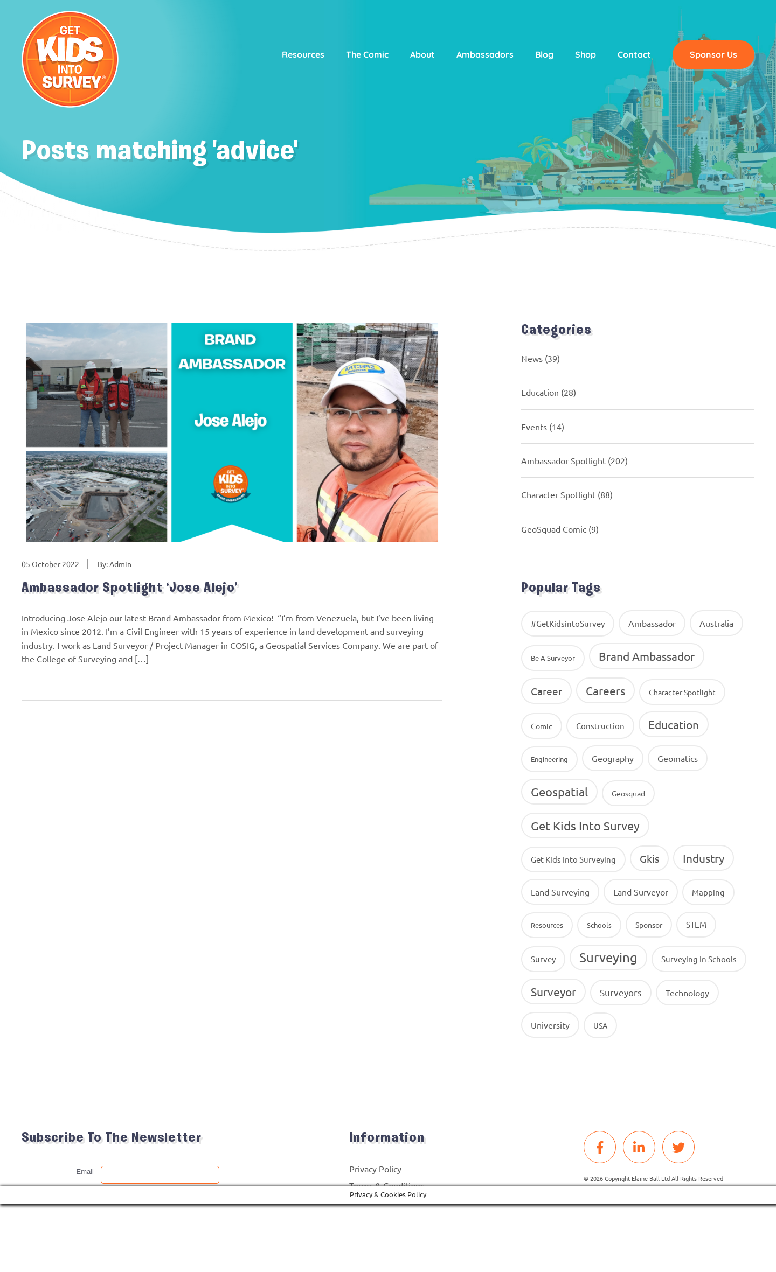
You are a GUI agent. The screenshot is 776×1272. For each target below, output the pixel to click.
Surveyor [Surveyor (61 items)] (553, 991)
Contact (632, 55)
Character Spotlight (558, 494)
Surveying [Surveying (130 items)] (608, 957)
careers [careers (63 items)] (605, 690)
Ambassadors (482, 55)
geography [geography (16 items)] (613, 758)
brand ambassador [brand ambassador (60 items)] (647, 656)
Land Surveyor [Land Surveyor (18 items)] (640, 891)
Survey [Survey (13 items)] (543, 959)
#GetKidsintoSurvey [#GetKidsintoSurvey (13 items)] (568, 623)
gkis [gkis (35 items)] (649, 858)
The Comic (365, 55)
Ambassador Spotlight (563, 460)
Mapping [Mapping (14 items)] (708, 892)
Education (540, 392)
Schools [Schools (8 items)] (599, 924)
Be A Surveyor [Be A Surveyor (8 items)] (553, 657)
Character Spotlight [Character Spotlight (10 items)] (682, 692)
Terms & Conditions (386, 1185)
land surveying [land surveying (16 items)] (560, 891)
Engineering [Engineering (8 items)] (549, 759)
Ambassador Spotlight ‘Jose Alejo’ (131, 589)
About (420, 55)
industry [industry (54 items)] (703, 858)
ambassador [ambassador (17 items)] (652, 623)
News (532, 358)
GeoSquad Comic (553, 528)
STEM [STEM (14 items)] (696, 924)
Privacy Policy (375, 1168)
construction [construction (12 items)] (600, 726)
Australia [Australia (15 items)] (716, 623)
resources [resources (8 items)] (547, 924)
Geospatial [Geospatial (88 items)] (559, 792)
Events (534, 426)
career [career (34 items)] (546, 690)
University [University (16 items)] (550, 1024)
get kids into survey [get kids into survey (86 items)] (585, 826)
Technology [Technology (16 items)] (687, 992)
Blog (542, 55)
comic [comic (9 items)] (541, 726)
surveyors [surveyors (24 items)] (621, 992)
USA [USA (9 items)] (600, 1025)
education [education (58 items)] (673, 724)
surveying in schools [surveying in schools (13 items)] (699, 959)
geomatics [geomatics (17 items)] (677, 758)
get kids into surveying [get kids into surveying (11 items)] (573, 859)
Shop (583, 55)
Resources (301, 55)
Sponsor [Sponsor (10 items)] (648, 924)
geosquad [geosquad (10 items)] (628, 793)
